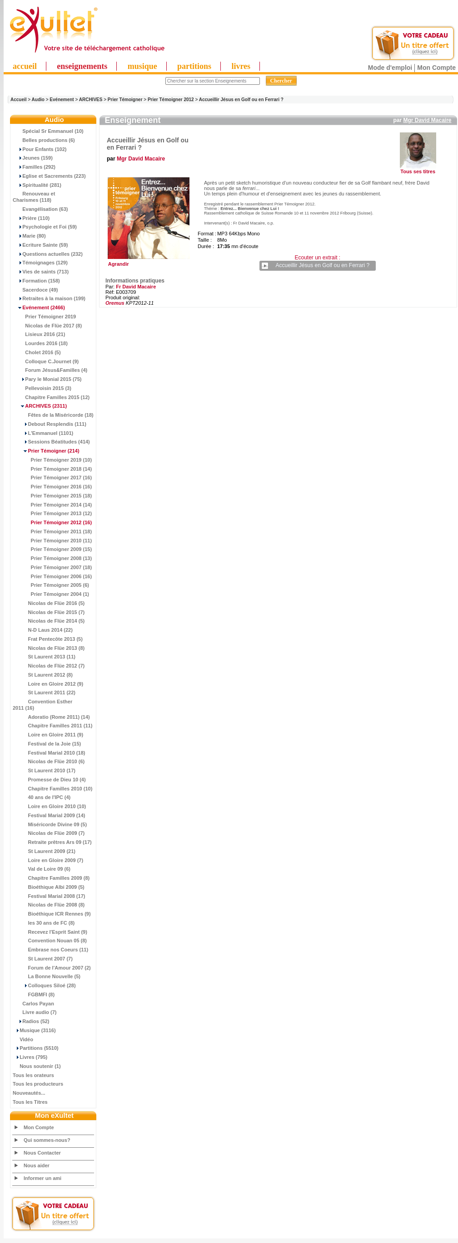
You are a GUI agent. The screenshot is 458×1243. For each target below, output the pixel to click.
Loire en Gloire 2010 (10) (49, 806)
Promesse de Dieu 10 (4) (49, 779)
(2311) (40, 406)
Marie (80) (29, 236)
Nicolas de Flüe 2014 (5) (49, 621)
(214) (46, 450)
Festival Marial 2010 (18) (49, 753)
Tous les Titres (30, 1102)
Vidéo (23, 1039)
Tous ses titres (417, 171)
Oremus (114, 303)
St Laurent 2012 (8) (43, 675)
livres (240, 66)
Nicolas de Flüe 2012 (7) (49, 665)
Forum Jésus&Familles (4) (50, 370)
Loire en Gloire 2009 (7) (48, 860)
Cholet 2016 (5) (37, 352)
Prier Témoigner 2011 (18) (52, 531)
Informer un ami (42, 1178)
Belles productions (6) (44, 140)
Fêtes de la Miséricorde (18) (53, 415)
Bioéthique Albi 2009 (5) (49, 887)
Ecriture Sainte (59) (40, 245)
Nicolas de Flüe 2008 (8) (49, 904)
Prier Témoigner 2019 (44, 316)
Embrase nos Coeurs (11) (50, 949)
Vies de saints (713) (41, 271)
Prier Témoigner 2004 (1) (51, 594)
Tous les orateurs (33, 1075)
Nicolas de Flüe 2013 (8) (49, 648)
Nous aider (37, 1165)
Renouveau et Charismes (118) (34, 197)
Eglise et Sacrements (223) (49, 176)
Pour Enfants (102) (39, 149)
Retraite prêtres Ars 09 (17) (52, 842)
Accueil (18, 99)
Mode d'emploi (390, 67)
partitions (194, 66)
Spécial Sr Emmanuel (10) (48, 131)
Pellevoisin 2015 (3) (42, 388)
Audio (38, 99)
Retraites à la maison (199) (49, 298)
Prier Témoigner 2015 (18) (52, 495)
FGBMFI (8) (34, 994)
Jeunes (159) (33, 158)
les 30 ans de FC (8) (44, 923)
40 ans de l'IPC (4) (41, 797)
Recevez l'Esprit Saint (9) (50, 932)
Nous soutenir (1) (37, 1066)
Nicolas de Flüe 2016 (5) (49, 603)
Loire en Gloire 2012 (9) (48, 684)
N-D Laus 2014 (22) (43, 630)
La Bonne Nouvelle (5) (46, 976)
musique (142, 66)
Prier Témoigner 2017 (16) (52, 477)
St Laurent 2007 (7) (43, 958)
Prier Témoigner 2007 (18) (52, 567)
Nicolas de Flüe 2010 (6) (49, 761)
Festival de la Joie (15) (47, 743)
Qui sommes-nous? (47, 1140)
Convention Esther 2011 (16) (42, 705)
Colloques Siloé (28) (44, 985)
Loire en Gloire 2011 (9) (48, 734)
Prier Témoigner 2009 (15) (52, 549)
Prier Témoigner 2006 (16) (52, 576)
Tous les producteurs (38, 1084)
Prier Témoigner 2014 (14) (52, 504)
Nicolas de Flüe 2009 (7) (49, 833)
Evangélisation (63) (40, 209)
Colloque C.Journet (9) (46, 361)
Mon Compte (436, 67)
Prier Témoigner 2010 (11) (52, 540)
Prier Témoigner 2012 (171, 99)
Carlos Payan (33, 1003)
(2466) (39, 307)
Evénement (62, 99)
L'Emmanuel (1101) (43, 433)
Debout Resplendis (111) (49, 424)
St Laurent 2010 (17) (44, 770)
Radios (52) (31, 1021)
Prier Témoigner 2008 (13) (52, 558)
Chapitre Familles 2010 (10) (52, 788)
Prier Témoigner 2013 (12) (52, 513)
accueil (25, 66)
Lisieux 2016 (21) (39, 334)
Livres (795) (30, 1057)
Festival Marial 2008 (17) (49, 896)
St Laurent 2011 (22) (44, 692)
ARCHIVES (91, 99)
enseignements (82, 66)
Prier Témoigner (125, 99)
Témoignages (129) (40, 262)
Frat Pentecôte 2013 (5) (48, 639)
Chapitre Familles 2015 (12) (51, 397)
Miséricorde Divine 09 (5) (50, 824)
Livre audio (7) (34, 1012)
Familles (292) (34, 167)
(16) (52, 522)
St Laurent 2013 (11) (44, 656)
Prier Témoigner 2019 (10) (52, 460)
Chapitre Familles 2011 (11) (52, 725)
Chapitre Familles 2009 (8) (51, 878)
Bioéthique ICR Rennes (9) (52, 913)
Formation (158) (36, 280)
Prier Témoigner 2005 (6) (51, 585)
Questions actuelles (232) (48, 254)
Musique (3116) (34, 1030)
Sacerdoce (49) (35, 289)
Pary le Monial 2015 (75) (47, 379)
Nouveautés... (29, 1093)
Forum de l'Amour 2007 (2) (52, 967)
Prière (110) (31, 218)
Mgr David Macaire (427, 120)
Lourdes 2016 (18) (40, 343)
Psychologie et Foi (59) (45, 226)
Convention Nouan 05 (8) (50, 940)
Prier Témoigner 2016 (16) (52, 486)
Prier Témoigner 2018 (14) (52, 469)
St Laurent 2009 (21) (44, 851)
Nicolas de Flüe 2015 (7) (49, 612)
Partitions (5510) (36, 1048)
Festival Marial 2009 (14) (49, 815)
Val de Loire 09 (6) (41, 869)
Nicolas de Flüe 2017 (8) (47, 325)
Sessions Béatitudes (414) (51, 441)
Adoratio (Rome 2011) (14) (51, 717)
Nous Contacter (42, 1152)
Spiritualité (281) (37, 185)
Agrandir (147, 262)
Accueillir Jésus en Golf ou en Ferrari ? (241, 99)
